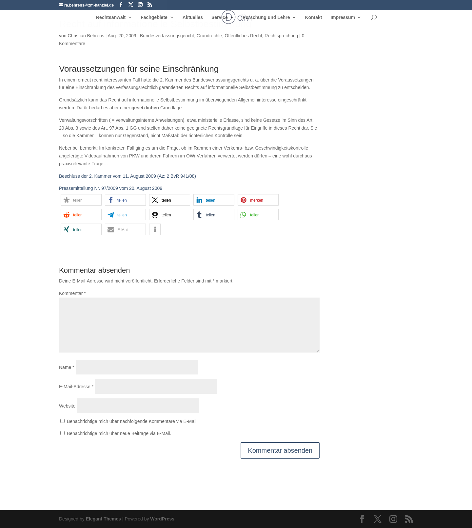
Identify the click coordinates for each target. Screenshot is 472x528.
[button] (81, 200)
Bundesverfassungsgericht (167, 35)
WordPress (162, 518)
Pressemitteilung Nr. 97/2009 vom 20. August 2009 (110, 188)
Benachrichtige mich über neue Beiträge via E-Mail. (119, 433)
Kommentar (72, 293)
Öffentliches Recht (243, 35)
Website (67, 406)
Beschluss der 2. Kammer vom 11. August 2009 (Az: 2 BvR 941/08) (127, 176)
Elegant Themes (103, 518)
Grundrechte (209, 35)
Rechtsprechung (281, 35)
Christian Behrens (86, 35)
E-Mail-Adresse (76, 386)
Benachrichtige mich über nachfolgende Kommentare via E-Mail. (132, 421)
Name (66, 367)
